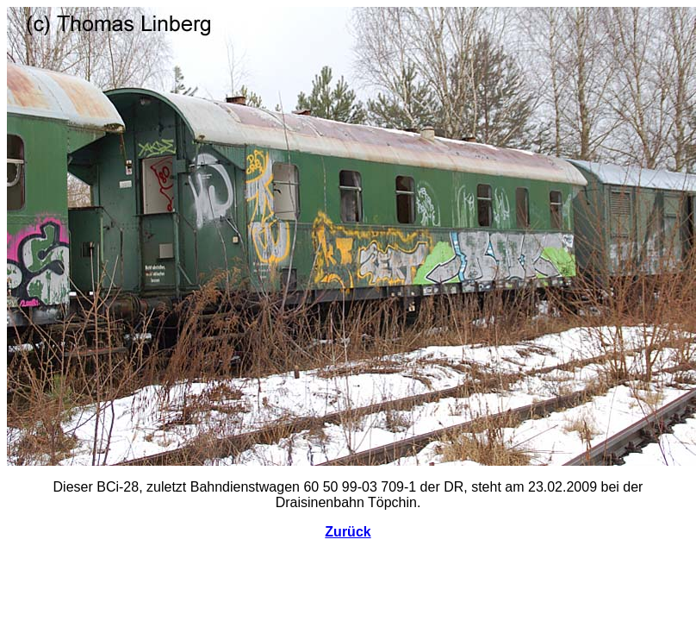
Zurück (347, 531)
